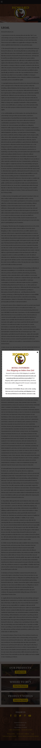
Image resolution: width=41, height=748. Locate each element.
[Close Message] (37, 352)
